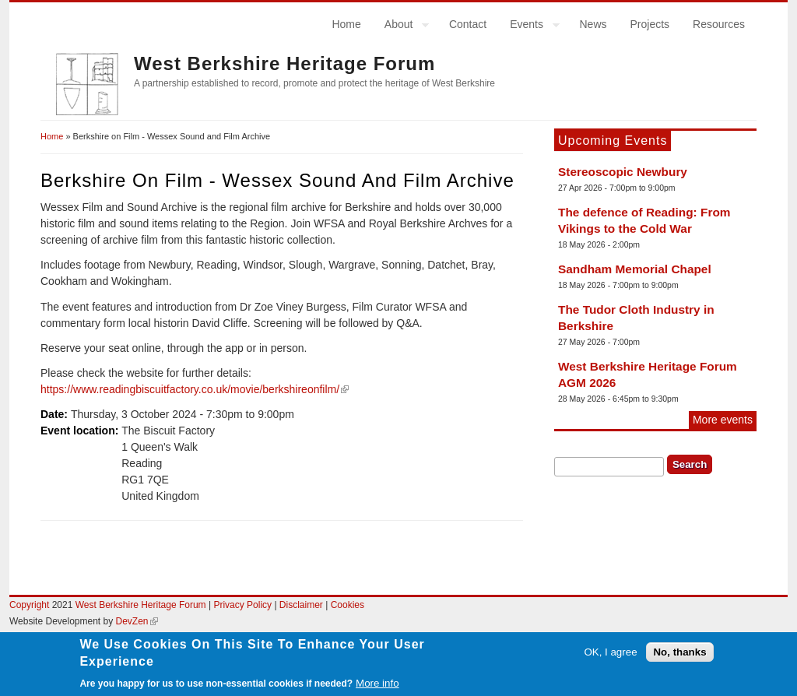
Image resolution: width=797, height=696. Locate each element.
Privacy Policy (242, 604)
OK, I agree (610, 657)
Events (529, 26)
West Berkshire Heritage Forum (284, 63)
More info (377, 688)
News (592, 24)
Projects (650, 24)
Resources (719, 24)
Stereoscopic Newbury (622, 171)
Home (346, 24)
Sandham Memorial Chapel (634, 269)
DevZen (137, 621)
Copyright (29, 604)
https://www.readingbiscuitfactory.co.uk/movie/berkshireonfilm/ (194, 389)
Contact (467, 24)
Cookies (347, 604)
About (401, 26)
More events (723, 419)
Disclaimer (302, 604)
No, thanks (679, 657)
